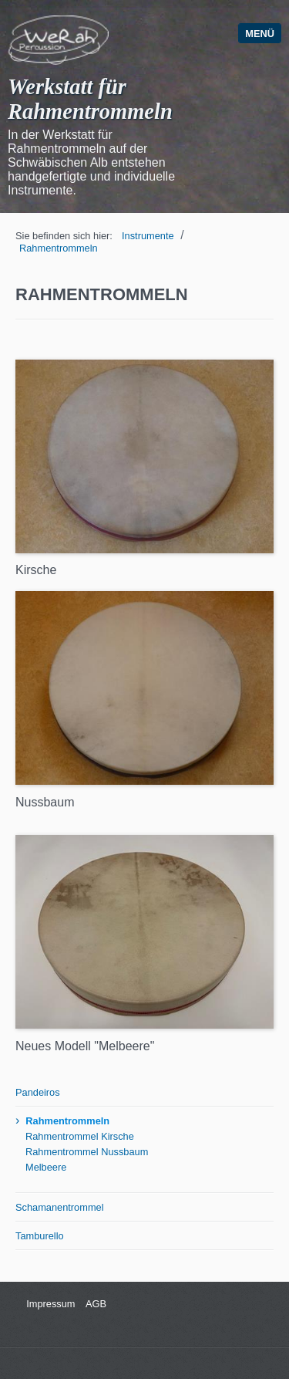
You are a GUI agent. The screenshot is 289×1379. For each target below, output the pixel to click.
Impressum (50, 1304)
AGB (96, 1304)
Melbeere (45, 1167)
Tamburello (39, 1236)
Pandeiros (37, 1092)
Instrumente (148, 236)
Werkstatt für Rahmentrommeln (90, 99)
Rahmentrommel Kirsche (79, 1136)
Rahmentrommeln (58, 248)
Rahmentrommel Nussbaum (86, 1152)
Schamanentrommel (59, 1207)
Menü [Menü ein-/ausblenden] (259, 33)
